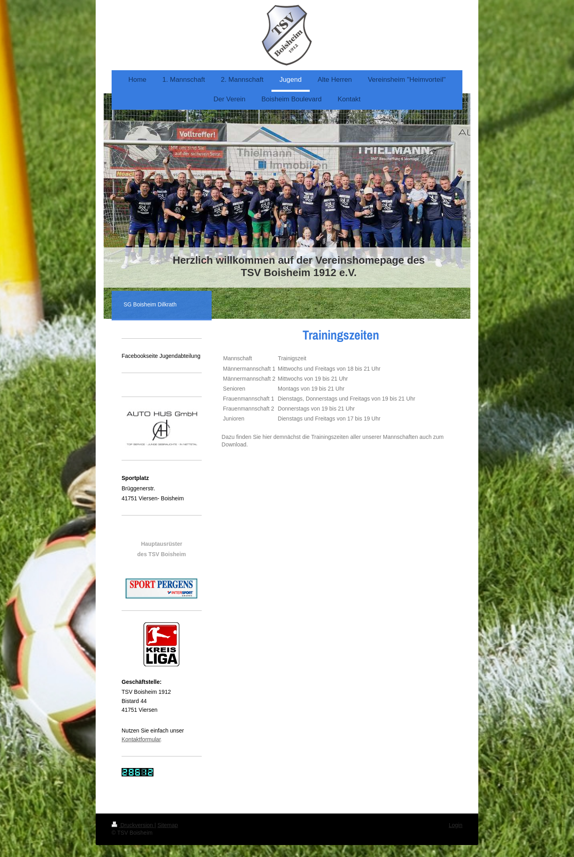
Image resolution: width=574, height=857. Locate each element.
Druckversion (133, 825)
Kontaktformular (141, 739)
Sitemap (167, 825)
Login (455, 825)
